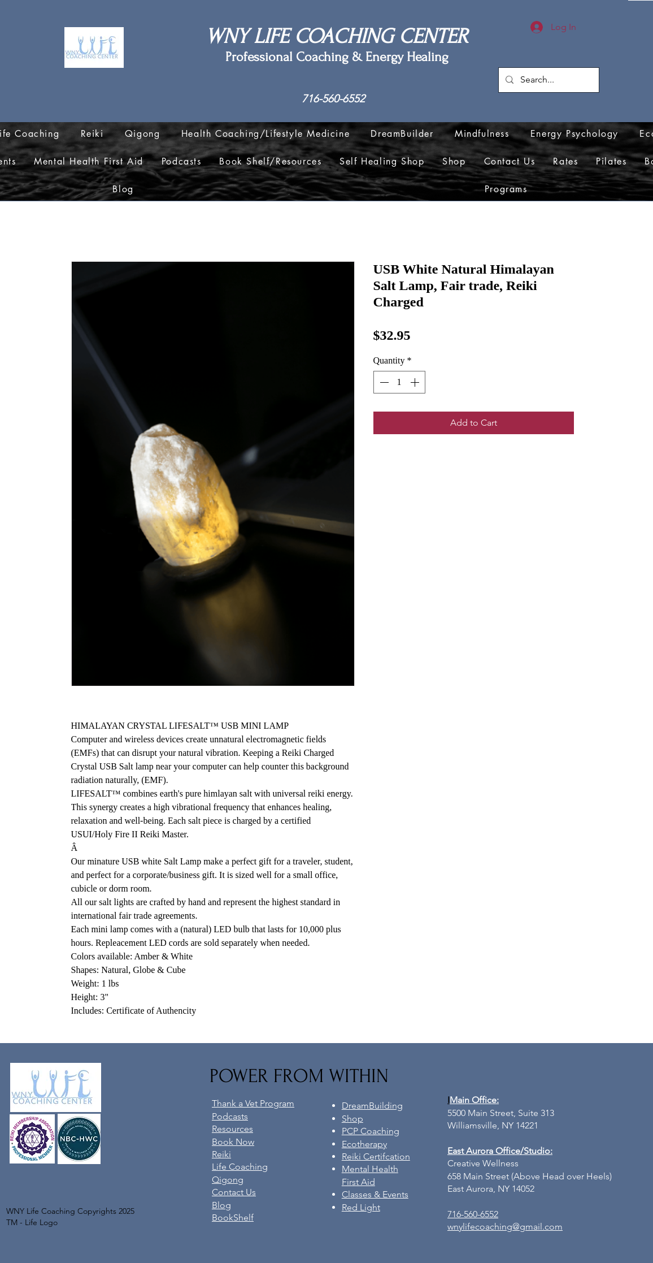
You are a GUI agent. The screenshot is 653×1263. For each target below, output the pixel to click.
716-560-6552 (333, 98)
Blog (221, 1205)
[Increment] (416, 382)
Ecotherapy (364, 1144)
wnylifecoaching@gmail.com (505, 1226)
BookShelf (233, 1217)
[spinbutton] (399, 382)
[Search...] (547, 80)
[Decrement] (383, 382)
